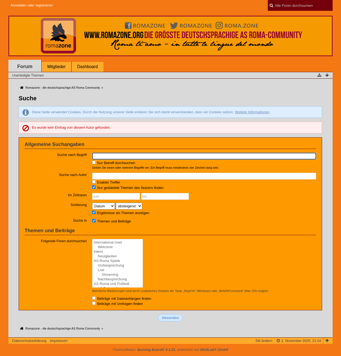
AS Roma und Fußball (117, 284)
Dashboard (87, 66)
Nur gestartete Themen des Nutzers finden (127, 187)
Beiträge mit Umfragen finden (117, 303)
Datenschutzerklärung (29, 341)
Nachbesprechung (117, 279)
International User (117, 242)
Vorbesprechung (117, 265)
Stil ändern (264, 341)
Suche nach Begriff (72, 155)
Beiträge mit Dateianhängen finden (121, 298)
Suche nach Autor (73, 175)
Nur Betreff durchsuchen (113, 163)
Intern (117, 251)
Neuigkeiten (117, 256)
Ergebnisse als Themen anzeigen (120, 213)
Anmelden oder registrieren (32, 5)
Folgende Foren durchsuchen (64, 241)
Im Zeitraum (77, 195)
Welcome (117, 247)
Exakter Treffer (106, 182)
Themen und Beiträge (111, 221)
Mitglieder (56, 66)
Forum (25, 66)
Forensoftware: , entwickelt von (170, 350)
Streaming (117, 274)
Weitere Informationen (252, 112)
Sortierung (79, 205)
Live (117, 270)
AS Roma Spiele (117, 261)
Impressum (58, 341)
